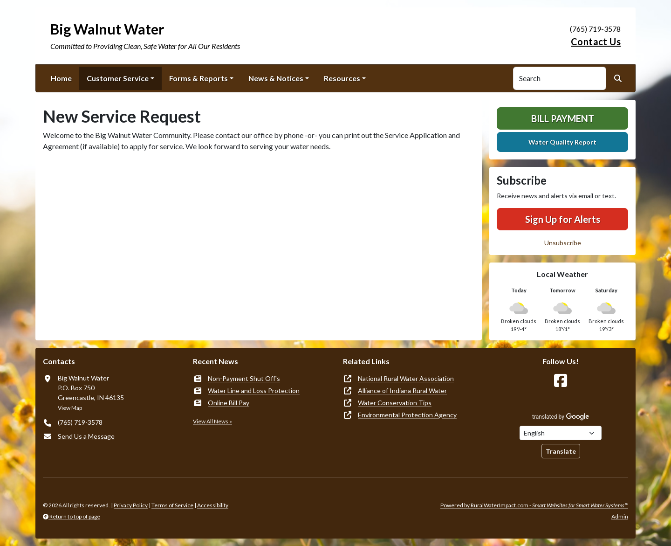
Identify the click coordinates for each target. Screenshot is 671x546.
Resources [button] (342, 78)
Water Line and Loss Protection (254, 390)
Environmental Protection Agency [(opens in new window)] (407, 415)
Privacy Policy (131, 505)
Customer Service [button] (118, 78)
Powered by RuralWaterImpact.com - (534, 505)
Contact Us (596, 41)
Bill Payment (562, 118)
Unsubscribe (562, 243)
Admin (619, 516)
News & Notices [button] (275, 78)
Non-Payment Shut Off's (244, 378)
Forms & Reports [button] (198, 78)
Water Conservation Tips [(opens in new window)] (394, 403)
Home (61, 78)
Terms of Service (172, 505)
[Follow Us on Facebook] (560, 380)
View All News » (212, 421)
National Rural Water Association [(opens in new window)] (406, 378)
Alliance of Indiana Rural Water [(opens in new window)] (402, 390)
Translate (561, 451)
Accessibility (212, 505)
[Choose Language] (561, 433)
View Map (70, 407)
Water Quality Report (562, 142)
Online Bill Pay (228, 403)
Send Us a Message (86, 436)
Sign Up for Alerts (562, 219)
